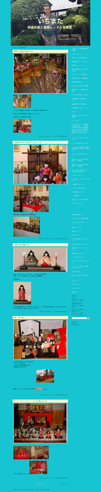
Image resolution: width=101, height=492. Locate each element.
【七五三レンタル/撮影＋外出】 (80, 199)
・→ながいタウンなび (78, 257)
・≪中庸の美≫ (76, 195)
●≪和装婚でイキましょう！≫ (80, 108)
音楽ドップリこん (76, 227)
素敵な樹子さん (76, 311)
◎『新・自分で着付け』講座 (79, 95)
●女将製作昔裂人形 (62, 136)
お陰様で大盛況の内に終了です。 (23, 51)
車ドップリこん (76, 235)
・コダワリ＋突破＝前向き (79, 188)
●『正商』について (77, 175)
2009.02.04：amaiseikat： (45, 394)
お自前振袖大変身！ (77, 303)
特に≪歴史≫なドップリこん (79, 244)
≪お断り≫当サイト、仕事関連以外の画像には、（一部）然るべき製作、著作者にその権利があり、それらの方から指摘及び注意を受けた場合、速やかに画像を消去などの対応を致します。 (80, 129)
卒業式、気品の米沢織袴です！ (80, 57)
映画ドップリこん (76, 231)
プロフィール (75, 284)
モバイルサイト (76, 288)
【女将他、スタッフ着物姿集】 (80, 78)
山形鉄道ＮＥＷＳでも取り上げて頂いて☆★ (27, 142)
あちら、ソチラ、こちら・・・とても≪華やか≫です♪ (30, 401)
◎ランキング (75, 120)
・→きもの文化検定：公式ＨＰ (80, 143)
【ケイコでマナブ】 (77, 203)
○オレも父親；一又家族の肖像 (80, 218)
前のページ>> (64, 484)
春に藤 (73, 307)
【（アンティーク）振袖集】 (79, 74)
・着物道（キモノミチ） (78, 184)
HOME (14, 47)
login (37, 489)
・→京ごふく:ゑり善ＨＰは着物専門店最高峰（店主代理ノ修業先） (80, 148)
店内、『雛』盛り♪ (19, 317)
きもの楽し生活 (76, 271)
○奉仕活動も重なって (77, 214)
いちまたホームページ (78, 54)
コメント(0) (54, 136)
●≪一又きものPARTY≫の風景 (80, 85)
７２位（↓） (42, 389)
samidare (47, 489)
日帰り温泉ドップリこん (78, 253)
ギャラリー (75, 280)
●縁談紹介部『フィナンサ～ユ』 (80, 61)
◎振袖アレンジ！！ (77, 65)
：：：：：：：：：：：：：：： (83, 207)
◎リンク (74, 111)
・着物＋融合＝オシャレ (78, 192)
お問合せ (74, 292)
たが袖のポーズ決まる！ (78, 300)
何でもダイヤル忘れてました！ (80, 314)
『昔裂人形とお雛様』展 (21, 244)
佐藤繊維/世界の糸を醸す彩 (79, 104)
